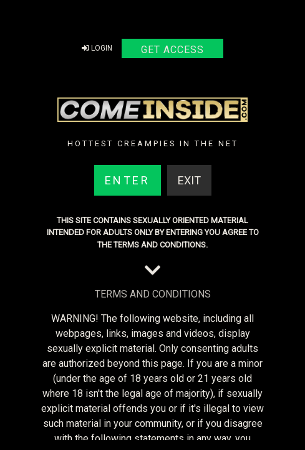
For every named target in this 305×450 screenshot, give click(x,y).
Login (97, 48)
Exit (189, 180)
